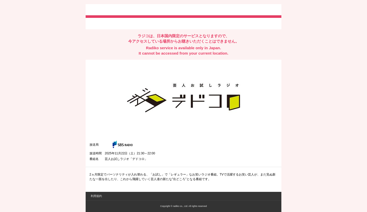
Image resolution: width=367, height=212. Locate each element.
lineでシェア (141, 23)
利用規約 (96, 195)
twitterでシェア (97, 23)
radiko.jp (104, 10)
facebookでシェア (118, 23)
